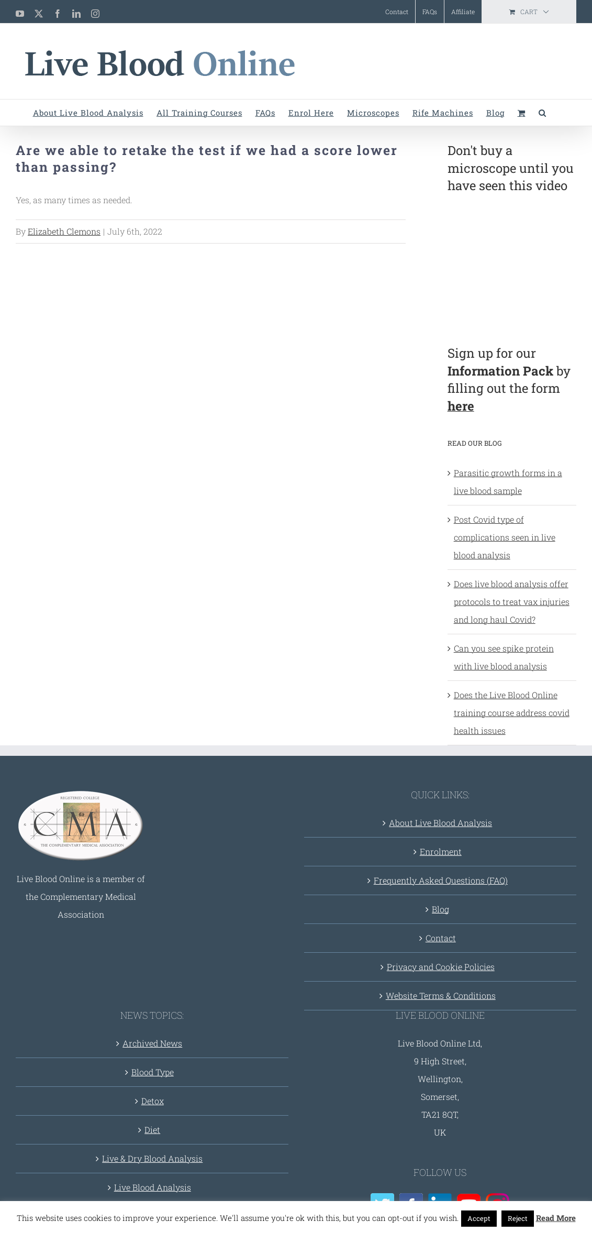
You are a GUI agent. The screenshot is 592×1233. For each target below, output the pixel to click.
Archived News (152, 1043)
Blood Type (152, 1071)
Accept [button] (478, 1218)
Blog (440, 909)
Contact (441, 937)
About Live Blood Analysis (440, 822)
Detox (152, 1100)
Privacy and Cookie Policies (441, 966)
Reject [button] (518, 1218)
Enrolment (441, 851)
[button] (542, 113)
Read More (556, 1218)
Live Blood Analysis (152, 1187)
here (461, 406)
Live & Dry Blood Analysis (152, 1158)
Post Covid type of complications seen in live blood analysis (504, 537)
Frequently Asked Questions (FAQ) (441, 880)
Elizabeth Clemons (64, 231)
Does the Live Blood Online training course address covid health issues (511, 712)
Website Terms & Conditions (441, 995)
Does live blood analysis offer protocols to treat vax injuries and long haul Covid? (511, 601)
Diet (152, 1129)
